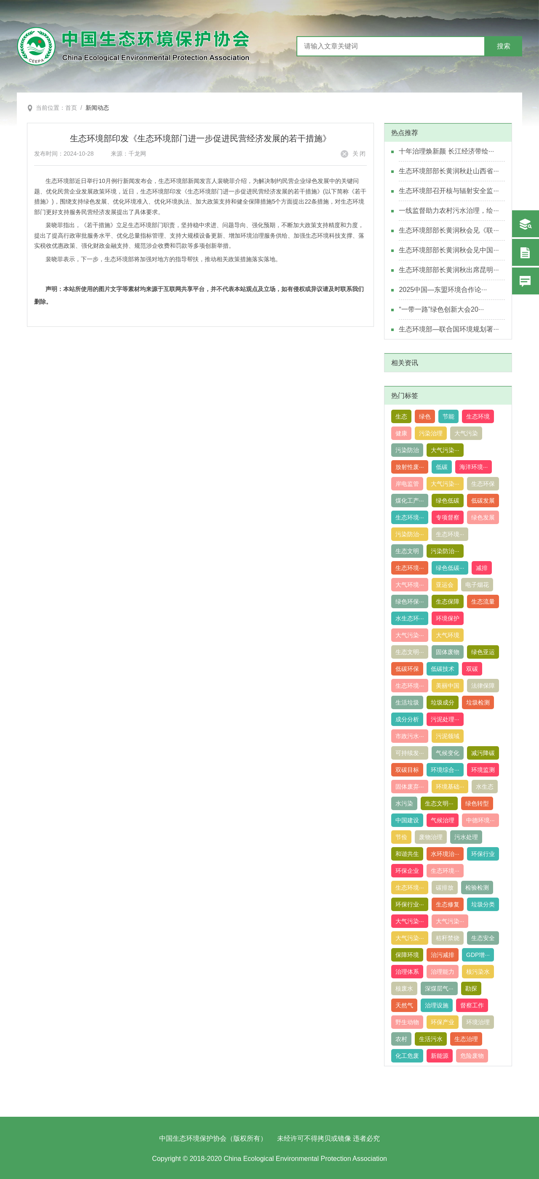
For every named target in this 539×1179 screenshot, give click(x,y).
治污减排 (442, 954)
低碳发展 (483, 500)
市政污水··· (409, 736)
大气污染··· (445, 450)
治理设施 (436, 1005)
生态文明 (407, 551)
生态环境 (478, 416)
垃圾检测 (478, 702)
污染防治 (407, 450)
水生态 (485, 786)
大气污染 (466, 433)
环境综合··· (445, 769)
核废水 (404, 988)
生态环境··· (409, 517)
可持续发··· (409, 753)
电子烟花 (477, 584)
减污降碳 (483, 753)
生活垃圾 (407, 702)
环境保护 (447, 618)
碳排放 (445, 887)
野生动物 (407, 1022)
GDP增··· (478, 954)
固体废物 (447, 652)
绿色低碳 (447, 500)
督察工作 (472, 1005)
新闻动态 (97, 107)
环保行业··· (409, 904)
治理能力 (442, 971)
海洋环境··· (473, 467)
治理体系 (407, 971)
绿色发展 (483, 517)
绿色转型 (477, 803)
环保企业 (407, 870)
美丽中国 (447, 685)
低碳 (442, 467)
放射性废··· (409, 467)
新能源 (439, 1055)
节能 (448, 416)
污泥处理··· (445, 719)
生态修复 (447, 904)
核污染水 (478, 971)
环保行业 (483, 853)
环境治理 (478, 1022)
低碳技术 (442, 668)
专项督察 (447, 517)
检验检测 (477, 887)
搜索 (503, 46)
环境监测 (483, 769)
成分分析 (407, 719)
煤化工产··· (409, 500)
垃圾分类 (483, 904)
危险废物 (472, 1055)
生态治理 (466, 1039)
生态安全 (483, 938)
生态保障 (447, 601)
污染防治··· (409, 534)
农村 (401, 1039)
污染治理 (431, 433)
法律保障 (483, 685)
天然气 (404, 1005)
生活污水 (431, 1039)
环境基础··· (450, 786)
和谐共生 (407, 853)
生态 (401, 416)
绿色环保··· (409, 601)
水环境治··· (445, 853)
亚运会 (445, 584)
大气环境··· (409, 584)
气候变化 (447, 753)
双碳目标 (407, 769)
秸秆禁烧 (447, 938)
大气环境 (447, 635)
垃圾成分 (442, 702)
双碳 (472, 668)
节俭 (401, 837)
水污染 (404, 803)
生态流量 (483, 601)
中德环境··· (480, 820)
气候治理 (442, 820)
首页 (71, 107)
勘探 (471, 988)
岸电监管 (407, 483)
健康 (401, 433)
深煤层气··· (439, 988)
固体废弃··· (409, 786)
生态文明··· (409, 652)
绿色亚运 (483, 652)
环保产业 (442, 1022)
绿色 (425, 416)
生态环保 (483, 483)
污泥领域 (447, 736)
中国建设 (407, 820)
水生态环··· (409, 618)
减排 (482, 567)
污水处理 (466, 837)
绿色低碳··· (450, 567)
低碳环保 (407, 668)
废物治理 (431, 837)
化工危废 (407, 1055)
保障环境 (407, 954)
